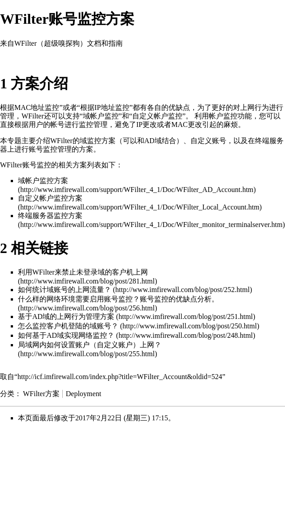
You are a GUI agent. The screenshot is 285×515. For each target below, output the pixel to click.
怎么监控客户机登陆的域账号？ (68, 326)
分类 (7, 393)
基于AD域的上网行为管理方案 (66, 316)
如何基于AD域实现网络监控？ (66, 335)
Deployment (83, 393)
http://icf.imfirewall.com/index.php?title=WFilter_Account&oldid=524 (119, 376)
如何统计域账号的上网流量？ (64, 289)
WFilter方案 (41, 393)
